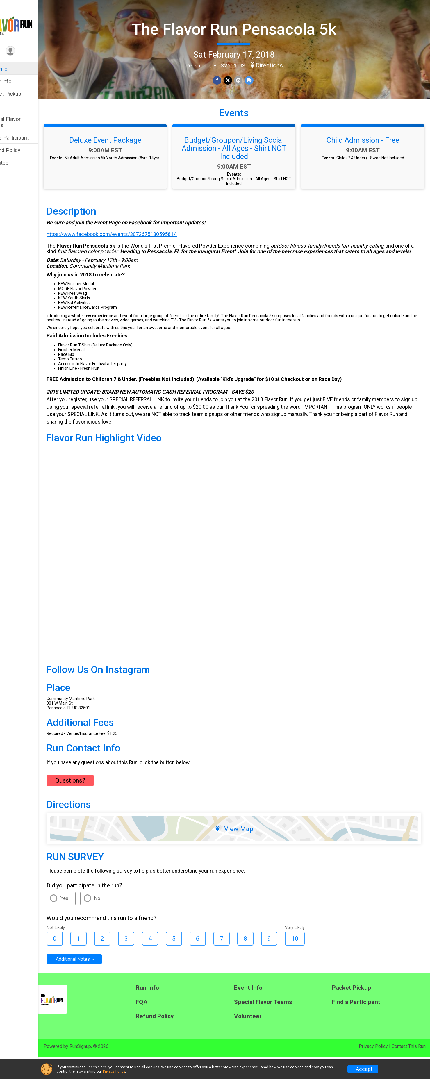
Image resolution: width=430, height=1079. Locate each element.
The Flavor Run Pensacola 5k (242, 28)
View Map (242, 850)
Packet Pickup (22, 94)
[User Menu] (27, 51)
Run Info (15, 69)
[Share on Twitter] (236, 80)
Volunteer (16, 163)
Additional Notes (90, 981)
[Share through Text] (256, 80)
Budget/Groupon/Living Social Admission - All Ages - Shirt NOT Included (242, 174)
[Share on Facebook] (226, 80)
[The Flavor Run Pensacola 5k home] (27, 22)
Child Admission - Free (365, 166)
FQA (10, 106)
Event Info (17, 81)
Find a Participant (25, 138)
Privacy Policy (114, 1071)
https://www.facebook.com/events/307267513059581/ (129, 260)
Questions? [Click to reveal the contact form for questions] (88, 802)
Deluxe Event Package (120, 166)
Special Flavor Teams (21, 122)
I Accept (362, 1069)
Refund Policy (21, 150)
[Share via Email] (246, 80)
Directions (277, 64)
